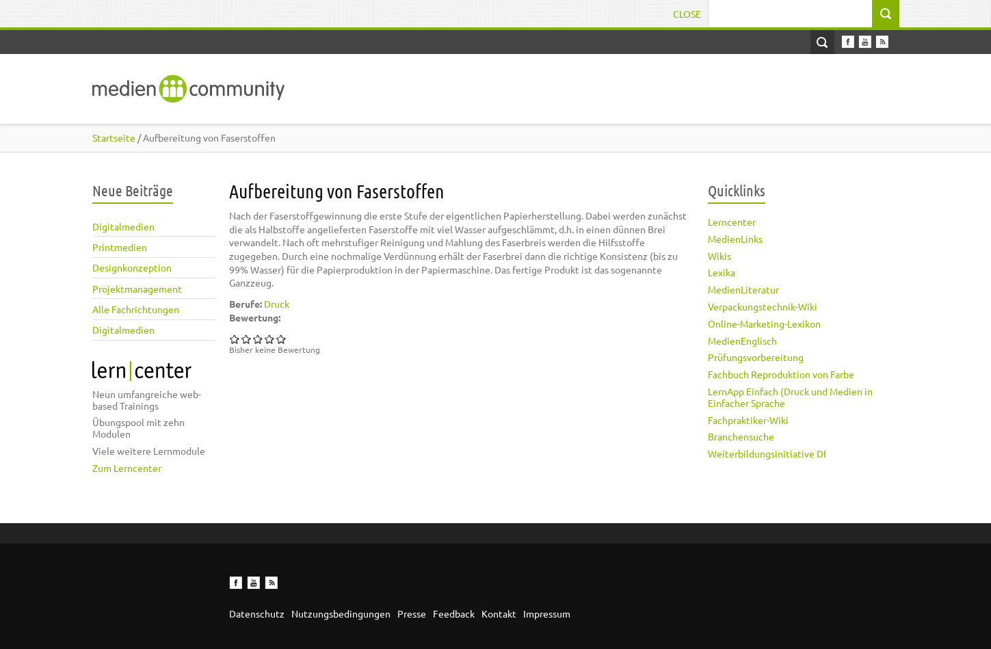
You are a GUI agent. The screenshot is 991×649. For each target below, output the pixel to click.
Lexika (721, 272)
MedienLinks (735, 239)
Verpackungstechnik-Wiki (762, 306)
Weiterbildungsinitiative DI (767, 453)
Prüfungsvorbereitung (756, 357)
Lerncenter (732, 221)
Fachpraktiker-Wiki (748, 420)
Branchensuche (741, 436)
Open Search (822, 42)
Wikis (719, 256)
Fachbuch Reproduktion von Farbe (781, 374)
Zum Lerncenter (126, 468)
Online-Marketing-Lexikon (764, 323)
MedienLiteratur (743, 289)
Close (687, 14)
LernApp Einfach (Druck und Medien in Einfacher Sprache (790, 397)
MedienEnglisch (742, 340)
